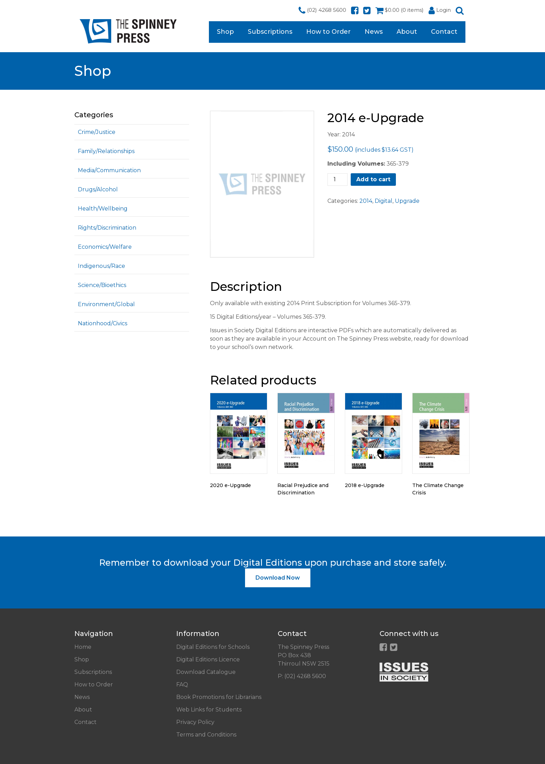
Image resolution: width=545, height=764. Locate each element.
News (374, 31)
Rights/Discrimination (107, 227)
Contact (444, 31)
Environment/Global (106, 304)
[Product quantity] (337, 179)
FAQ (182, 684)
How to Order (328, 31)
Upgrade (407, 201)
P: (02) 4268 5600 (302, 676)
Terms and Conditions (206, 734)
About (407, 31)
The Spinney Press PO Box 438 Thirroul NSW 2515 (304, 655)
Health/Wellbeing (103, 208)
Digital (383, 201)
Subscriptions (270, 31)
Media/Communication (109, 170)
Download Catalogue (206, 672)
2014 (365, 201)
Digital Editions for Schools (213, 647)
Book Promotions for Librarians (218, 697)
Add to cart (373, 179)
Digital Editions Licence (208, 659)
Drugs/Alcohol (98, 189)
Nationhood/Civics (102, 323)
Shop (225, 31)
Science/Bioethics (102, 285)
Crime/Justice (96, 132)
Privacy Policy (195, 722)
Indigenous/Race (101, 266)
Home (82, 647)
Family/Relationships (106, 151)
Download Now (277, 577)
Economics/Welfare (105, 247)
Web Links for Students (209, 709)
